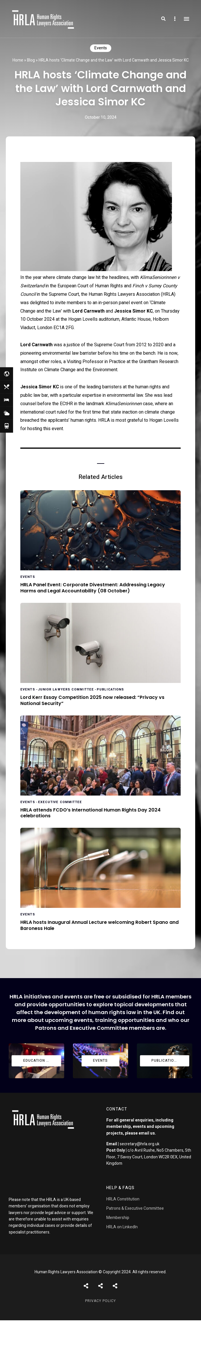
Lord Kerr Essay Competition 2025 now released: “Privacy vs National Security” (92, 701)
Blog (31, 60)
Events (100, 48)
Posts (86, 1285)
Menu (186, 19)
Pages (115, 1285)
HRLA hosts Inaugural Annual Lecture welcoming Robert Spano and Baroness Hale (99, 925)
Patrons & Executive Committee (135, 1208)
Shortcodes (100, 1285)
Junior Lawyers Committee (66, 689)
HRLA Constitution (122, 1199)
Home (17, 60)
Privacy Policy (100, 1300)
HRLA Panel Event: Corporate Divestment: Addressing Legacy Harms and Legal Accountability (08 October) (92, 588)
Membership (117, 1218)
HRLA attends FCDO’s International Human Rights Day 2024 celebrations (90, 813)
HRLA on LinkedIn (122, 1227)
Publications (110, 689)
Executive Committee (60, 802)
